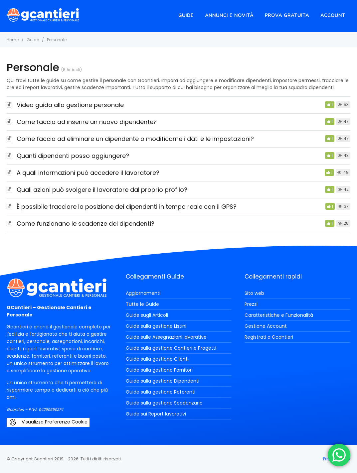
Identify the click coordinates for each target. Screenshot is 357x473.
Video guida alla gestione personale (70, 105)
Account (332, 15)
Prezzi (251, 304)
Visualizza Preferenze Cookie (48, 422)
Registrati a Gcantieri (269, 337)
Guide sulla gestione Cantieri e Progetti (171, 348)
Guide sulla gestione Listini (156, 326)
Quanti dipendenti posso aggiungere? (73, 156)
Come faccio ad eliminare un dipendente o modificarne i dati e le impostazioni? (135, 139)
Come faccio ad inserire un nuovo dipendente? (87, 122)
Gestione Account (266, 326)
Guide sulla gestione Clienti (157, 359)
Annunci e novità (229, 15)
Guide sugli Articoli (147, 315)
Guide (186, 15)
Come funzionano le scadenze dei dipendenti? (85, 223)
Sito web (254, 293)
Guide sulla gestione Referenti (160, 392)
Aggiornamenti (143, 293)
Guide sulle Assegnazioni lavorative (166, 337)
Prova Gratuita (287, 15)
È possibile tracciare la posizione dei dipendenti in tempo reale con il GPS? (127, 206)
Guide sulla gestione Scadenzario (164, 403)
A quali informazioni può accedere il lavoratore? (88, 173)
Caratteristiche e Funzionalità (279, 315)
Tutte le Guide (142, 304)
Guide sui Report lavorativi (156, 414)
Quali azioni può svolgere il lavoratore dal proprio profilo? (102, 189)
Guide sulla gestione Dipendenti (162, 381)
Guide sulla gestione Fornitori (159, 370)
